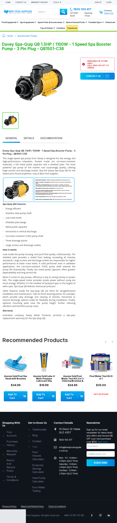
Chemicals (110, 22)
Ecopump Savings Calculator (38, 469)
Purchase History (12, 443)
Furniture (61, 28)
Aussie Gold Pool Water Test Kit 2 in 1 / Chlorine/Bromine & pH (72, 378)
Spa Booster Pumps (27, 36)
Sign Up (98, 2)
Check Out (108, 13)
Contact (36, 441)
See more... (103, 441)
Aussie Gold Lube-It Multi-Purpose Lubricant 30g (44, 378)
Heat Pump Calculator (38, 479)
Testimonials (39, 429)
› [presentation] (112, 342)
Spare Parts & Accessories (51, 22)
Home (8, 2)
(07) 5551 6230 (74, 14)
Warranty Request (39, 2)
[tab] (11, 138)
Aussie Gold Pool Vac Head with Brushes (15, 377)
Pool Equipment (10, 22)
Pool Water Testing (38, 489)
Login (108, 2)
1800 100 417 (80, 9)
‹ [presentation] (105, 342)
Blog (34, 435)
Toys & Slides (47, 28)
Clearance (72, 28)
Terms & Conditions (13, 478)
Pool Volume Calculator (38, 456)
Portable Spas (96, 22)
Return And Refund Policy (11, 465)
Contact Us (20, 2)
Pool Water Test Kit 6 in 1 (101, 377)
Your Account (11, 434)
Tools (56, 2)
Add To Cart (17, 396)
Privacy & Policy (9, 506)
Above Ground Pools (76, 22)
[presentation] (11, 138)
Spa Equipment (28, 22)
